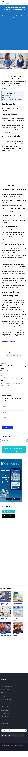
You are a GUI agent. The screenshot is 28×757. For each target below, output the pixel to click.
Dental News (4, 720)
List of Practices (5, 707)
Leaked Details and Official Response (13, 99)
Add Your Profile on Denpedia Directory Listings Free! (14, 450)
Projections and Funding (9, 97)
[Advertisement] (13, 33)
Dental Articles (17, 371)
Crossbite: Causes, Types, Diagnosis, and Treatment (14, 379)
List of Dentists (5, 710)
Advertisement (5, 689)
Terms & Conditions (6, 699)
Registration (4, 723)
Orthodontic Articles (5, 385)
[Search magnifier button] (26, 441)
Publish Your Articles (6, 693)
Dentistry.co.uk (10, 341)
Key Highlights (7, 95)
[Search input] (13, 441)
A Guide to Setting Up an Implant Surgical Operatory (13, 367)
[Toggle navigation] (24, 2)
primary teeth (16, 196)
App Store (7, 512)
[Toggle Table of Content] (21, 93)
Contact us (4, 683)
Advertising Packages (7, 686)
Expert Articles (5, 716)
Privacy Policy (4, 696)
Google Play (8, 516)
